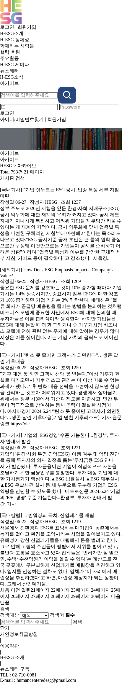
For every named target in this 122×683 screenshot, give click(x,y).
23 (80, 590)
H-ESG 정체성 (14, 39)
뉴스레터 (9, 70)
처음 (4, 590)
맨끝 (4, 602)
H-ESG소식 (11, 76)
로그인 (7, 27)
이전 (15, 590)
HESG (6, 165)
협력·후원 (10, 52)
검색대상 (9, 614)
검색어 (62, 614)
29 (80, 596)
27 (40, 596)
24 (100, 590)
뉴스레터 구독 (15, 668)
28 (60, 596)
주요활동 (10, 58)
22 (60, 590)
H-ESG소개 (11, 33)
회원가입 (26, 27)
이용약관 (9, 645)
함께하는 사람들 (17, 45)
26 (20, 596)
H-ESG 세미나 (14, 64)
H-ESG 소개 (12, 657)
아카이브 (9, 83)
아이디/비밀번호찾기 (22, 119)
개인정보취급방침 (19, 634)
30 (100, 596)
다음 (116, 596)
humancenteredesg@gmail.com (46, 680)
